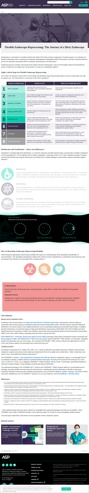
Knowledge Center (34, 7)
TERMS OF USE (35, 469)
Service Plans (57, 7)
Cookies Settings (37, 472)
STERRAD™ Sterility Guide (69, 375)
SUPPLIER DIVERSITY (37, 484)
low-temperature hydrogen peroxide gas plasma (38, 359)
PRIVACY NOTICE (36, 466)
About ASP (67, 7)
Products (22, 7)
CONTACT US (83, 7)
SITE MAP (34, 478)
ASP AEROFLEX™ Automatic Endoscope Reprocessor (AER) (23, 338)
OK (66, 489)
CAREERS (33, 481)
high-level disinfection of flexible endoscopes (42, 324)
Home (2, 13)
